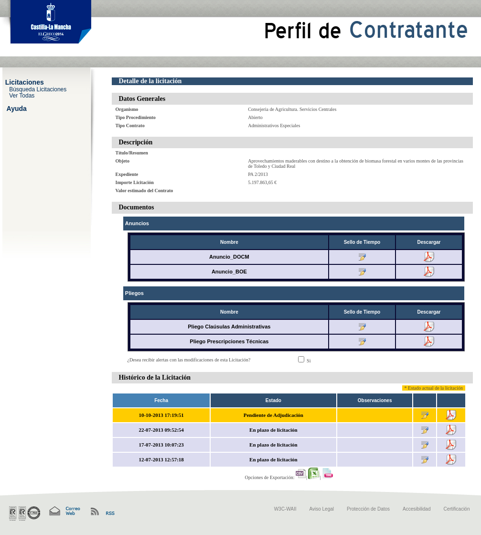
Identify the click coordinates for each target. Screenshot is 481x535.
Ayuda (17, 108)
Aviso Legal (322, 509)
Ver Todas (21, 95)
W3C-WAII (285, 509)
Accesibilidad (416, 509)
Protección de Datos (368, 509)
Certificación (456, 509)
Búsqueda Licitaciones (37, 89)
